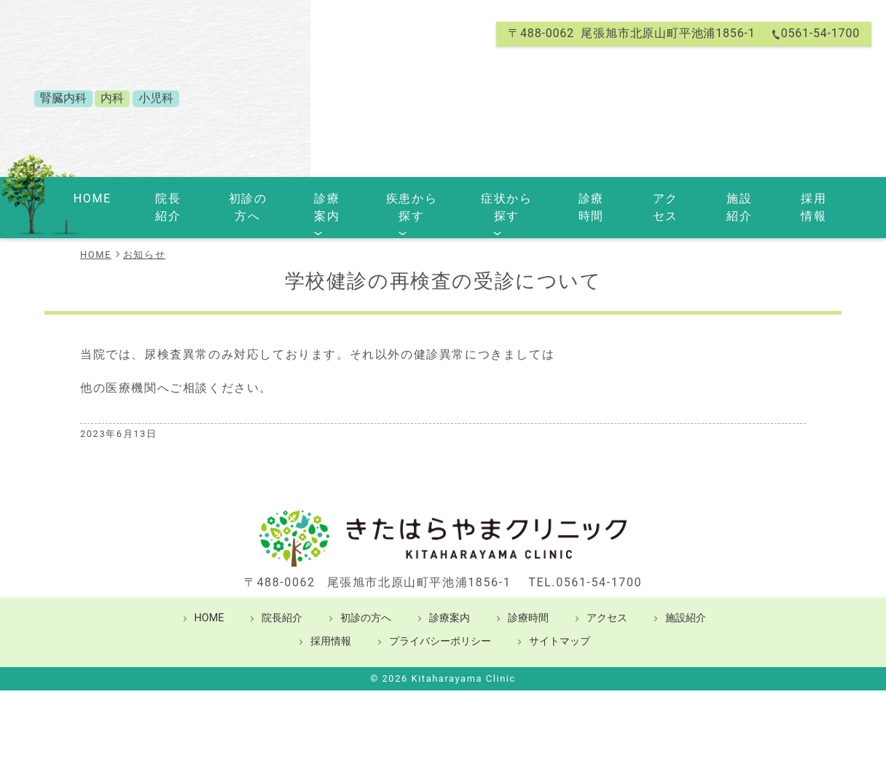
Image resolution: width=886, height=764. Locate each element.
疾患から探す (393, 197)
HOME (88, 197)
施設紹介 (719, 197)
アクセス (648, 197)
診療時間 (576, 197)
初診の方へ (230, 197)
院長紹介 (152, 197)
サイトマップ (559, 621)
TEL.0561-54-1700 (585, 563)
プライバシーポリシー (440, 621)
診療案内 (308, 197)
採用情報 (791, 197)
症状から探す (492, 197)
